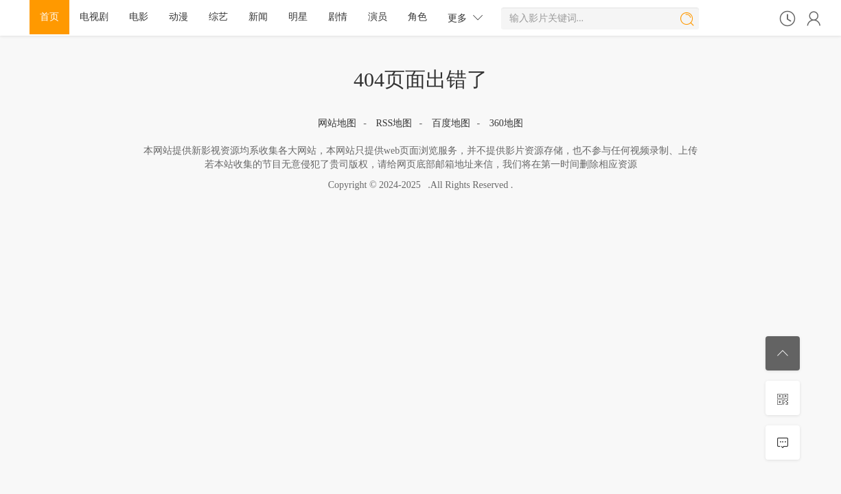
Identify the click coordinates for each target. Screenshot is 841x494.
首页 (49, 17)
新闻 (258, 17)
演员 (377, 17)
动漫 (178, 17)
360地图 (506, 123)
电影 (138, 17)
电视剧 (94, 17)
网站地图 (337, 123)
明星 (298, 17)
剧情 (337, 17)
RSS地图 (394, 123)
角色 (417, 17)
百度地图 (451, 123)
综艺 (218, 17)
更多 (465, 17)
